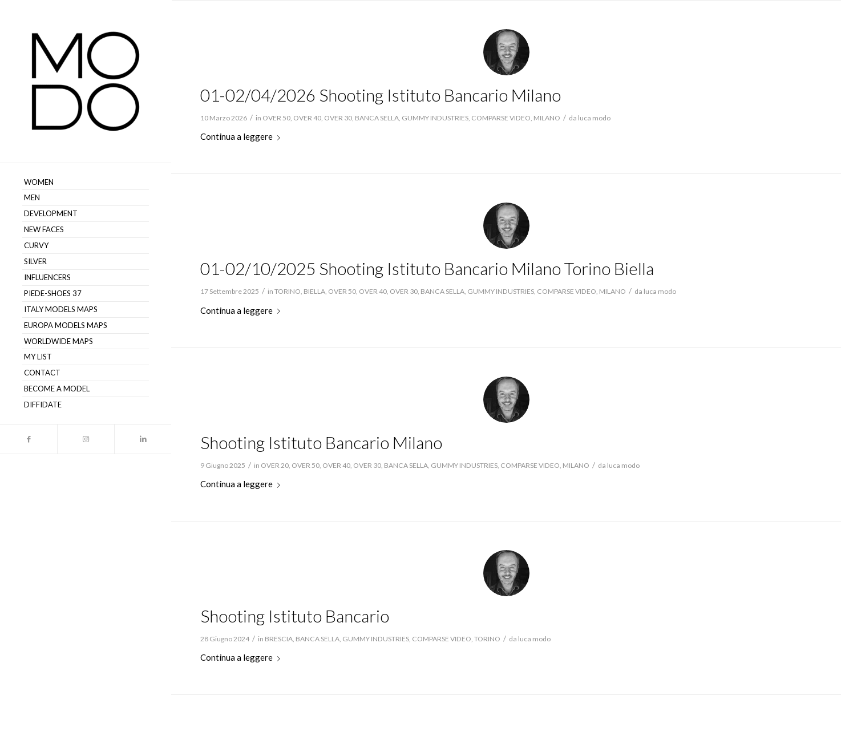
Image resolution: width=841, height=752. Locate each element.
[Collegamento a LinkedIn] (142, 439)
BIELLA (314, 291)
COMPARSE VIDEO (501, 118)
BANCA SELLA (377, 118)
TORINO (287, 291)
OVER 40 (307, 118)
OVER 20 (275, 465)
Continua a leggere (242, 136)
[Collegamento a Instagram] (85, 439)
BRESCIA (279, 638)
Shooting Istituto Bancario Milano (321, 442)
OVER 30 (338, 118)
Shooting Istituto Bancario (294, 615)
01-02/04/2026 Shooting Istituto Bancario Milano (380, 94)
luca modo (594, 118)
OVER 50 (276, 118)
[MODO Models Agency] (85, 81)
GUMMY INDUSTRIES (435, 118)
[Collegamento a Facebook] (28, 439)
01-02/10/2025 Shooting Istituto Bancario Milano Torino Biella (427, 268)
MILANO (546, 118)
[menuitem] (85, 183)
